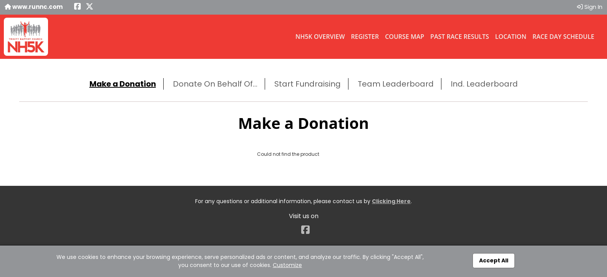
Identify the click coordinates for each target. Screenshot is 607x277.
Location (510, 36)
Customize (287, 265)
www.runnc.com (34, 7)
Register (365, 36)
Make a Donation (123, 83)
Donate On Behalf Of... (215, 83)
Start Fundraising (307, 83)
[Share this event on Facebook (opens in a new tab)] (77, 7)
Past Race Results (459, 36)
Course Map (404, 36)
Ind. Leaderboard (484, 83)
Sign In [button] (589, 7)
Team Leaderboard (396, 83)
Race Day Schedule (563, 36)
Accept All (493, 260)
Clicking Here (391, 201)
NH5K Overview (320, 36)
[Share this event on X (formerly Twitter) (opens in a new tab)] (89, 7)
